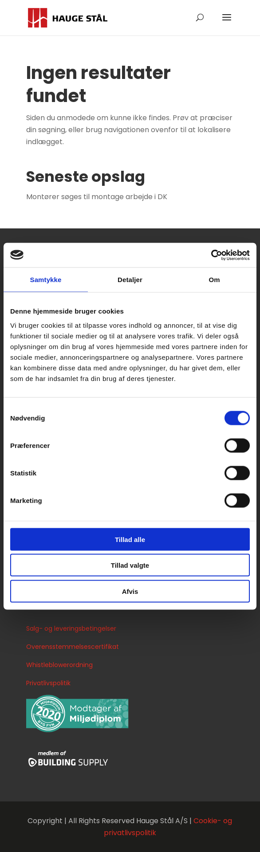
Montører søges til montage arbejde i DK (96, 197)
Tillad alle (130, 539)
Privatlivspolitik (48, 683)
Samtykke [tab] (46, 279)
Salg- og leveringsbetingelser (71, 628)
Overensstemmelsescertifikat (72, 646)
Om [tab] (214, 279)
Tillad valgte (130, 565)
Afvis (130, 591)
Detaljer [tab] (130, 279)
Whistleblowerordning (59, 664)
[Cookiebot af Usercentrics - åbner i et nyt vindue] (211, 255)
